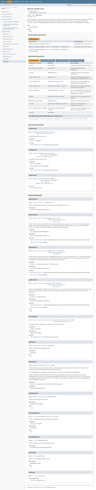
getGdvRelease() (7, 56)
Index (31, 1)
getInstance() (6, 34)
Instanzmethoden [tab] (62, 60)
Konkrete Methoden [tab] (76, 60)
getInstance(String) (8, 39)
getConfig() (6, 59)
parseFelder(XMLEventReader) (10, 44)
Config (31, 51)
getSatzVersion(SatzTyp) (9, 54)
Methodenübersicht (7, 16)
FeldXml (39, 68)
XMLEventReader (40, 44)
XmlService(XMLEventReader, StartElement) (10, 25)
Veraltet (27, 1)
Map (30, 68)
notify (63, 118)
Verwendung (16, 1)
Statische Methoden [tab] (47, 60)
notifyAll (70, 118)
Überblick (3, 1)
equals (36, 118)
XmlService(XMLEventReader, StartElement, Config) (10, 28)
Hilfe (40, 1)
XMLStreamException (46, 133)
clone (30, 118)
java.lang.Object (32, 11)
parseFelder (51, 108)
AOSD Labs (42, 487)
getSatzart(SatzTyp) (8, 49)
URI (56, 90)
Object (34, 16)
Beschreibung (5, 11)
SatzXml (31, 96)
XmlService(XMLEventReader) (10, 21)
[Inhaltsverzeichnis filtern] (11, 8)
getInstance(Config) (8, 36)
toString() (5, 61)
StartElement (55, 46)
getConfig (51, 65)
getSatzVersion (52, 103)
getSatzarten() (6, 51)
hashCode (56, 118)
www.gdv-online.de (32, 22)
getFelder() (5, 46)
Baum (22, 1)
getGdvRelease (52, 72)
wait (76, 118)
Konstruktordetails (6, 19)
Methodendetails (6, 31)
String (34, 68)
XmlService (16, 4)
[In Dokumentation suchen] (81, 5)
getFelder (51, 68)
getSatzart (51, 96)
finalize (42, 118)
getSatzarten (52, 100)
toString (50, 112)
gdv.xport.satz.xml (5, 4)
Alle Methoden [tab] (34, 60)
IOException (56, 221)
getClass (49, 118)
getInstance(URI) (7, 41)
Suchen (36, 1)
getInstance (51, 77)
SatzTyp (57, 96)
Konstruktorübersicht (7, 14)
